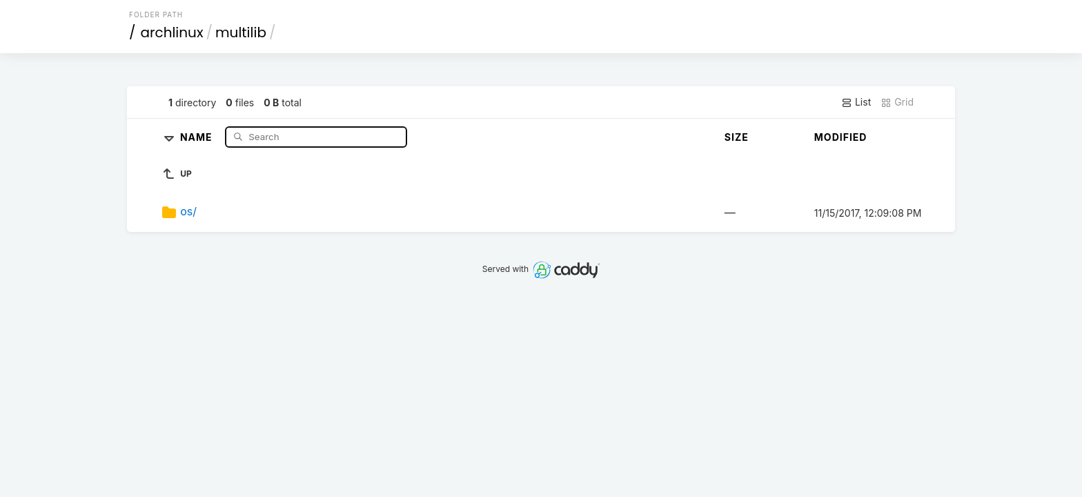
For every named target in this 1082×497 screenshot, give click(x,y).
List (856, 102)
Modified (840, 137)
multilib (240, 32)
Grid (897, 102)
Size (737, 137)
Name (197, 136)
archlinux (172, 32)
